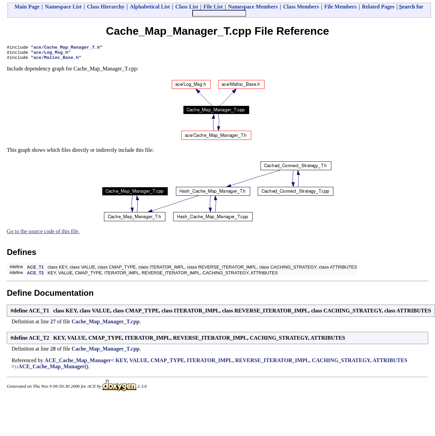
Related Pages (378, 7)
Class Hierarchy (105, 7)
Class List (186, 7)
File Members (340, 7)
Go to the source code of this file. (43, 234)
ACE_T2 (35, 275)
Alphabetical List (150, 7)
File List (213, 7)
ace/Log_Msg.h (50, 54)
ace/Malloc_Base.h (56, 60)
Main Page (27, 7)
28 (53, 352)
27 (53, 324)
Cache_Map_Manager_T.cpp (105, 324)
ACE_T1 (35, 270)
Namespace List (63, 7)
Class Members (301, 7)
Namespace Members (253, 7)
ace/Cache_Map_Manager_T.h (66, 48)
